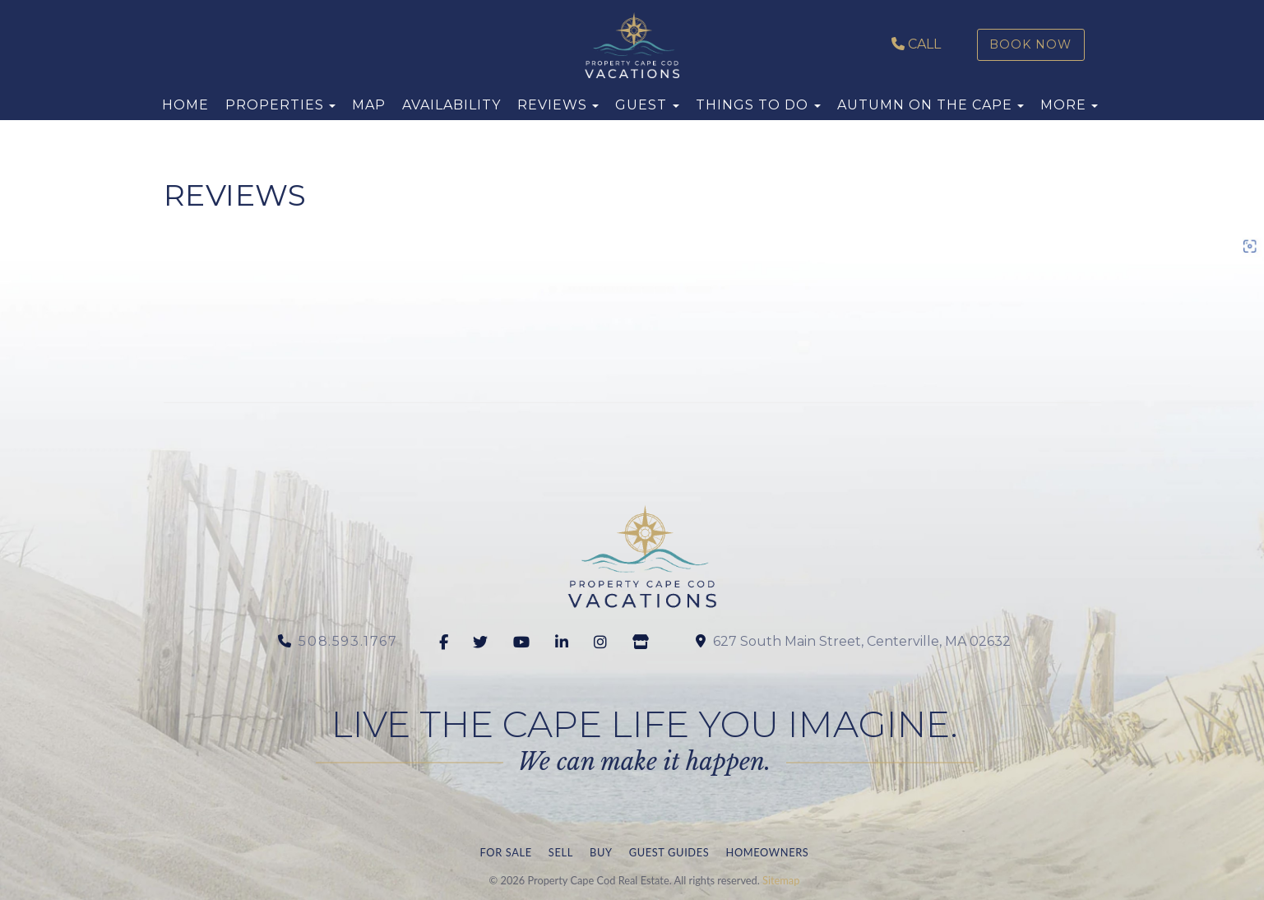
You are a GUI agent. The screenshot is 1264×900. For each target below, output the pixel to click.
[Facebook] (446, 643)
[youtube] (524, 643)
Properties (274, 105)
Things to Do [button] (758, 105)
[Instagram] (603, 643)
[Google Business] (643, 643)
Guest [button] (647, 105)
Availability (451, 105)
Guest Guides (669, 852)
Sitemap (780, 880)
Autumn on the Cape (924, 105)
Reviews (552, 105)
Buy (601, 852)
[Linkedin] (564, 643)
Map (369, 105)
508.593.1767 (348, 641)
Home (185, 105)
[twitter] (483, 643)
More (1063, 105)
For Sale (506, 852)
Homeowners (766, 852)
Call (916, 44)
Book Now (1030, 44)
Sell (561, 852)
